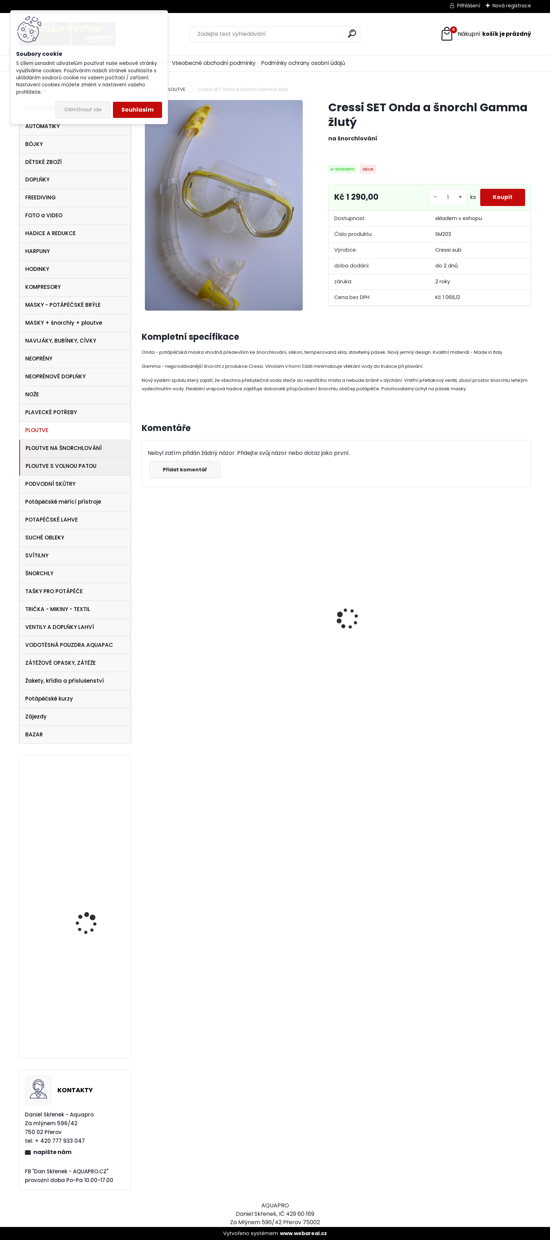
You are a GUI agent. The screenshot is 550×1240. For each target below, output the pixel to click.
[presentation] (146, 606)
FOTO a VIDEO (43, 215)
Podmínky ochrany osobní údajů (303, 63)
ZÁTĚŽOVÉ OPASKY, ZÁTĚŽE (60, 663)
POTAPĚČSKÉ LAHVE (51, 519)
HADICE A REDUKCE (50, 233)
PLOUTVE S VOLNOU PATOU (61, 466)
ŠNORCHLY (39, 573)
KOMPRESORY (43, 287)
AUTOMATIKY (42, 126)
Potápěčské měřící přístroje (63, 501)
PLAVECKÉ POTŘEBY (51, 412)
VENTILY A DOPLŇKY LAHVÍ (59, 627)
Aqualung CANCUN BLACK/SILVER (271, 643)
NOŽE (32, 394)
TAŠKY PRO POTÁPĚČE (54, 591)
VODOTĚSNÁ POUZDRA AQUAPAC (69, 645)
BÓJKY (34, 144)
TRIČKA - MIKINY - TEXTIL (57, 609)
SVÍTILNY (36, 555)
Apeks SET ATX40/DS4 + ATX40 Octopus (377, 652)
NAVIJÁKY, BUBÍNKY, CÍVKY (60, 340)
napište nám (52, 1152)
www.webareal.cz (303, 1233)
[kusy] (445, 197)
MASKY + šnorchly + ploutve (63, 322)
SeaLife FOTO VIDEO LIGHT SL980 (89, 874)
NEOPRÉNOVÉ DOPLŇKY (55, 376)
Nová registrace (511, 5)
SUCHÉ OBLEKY (44, 537)
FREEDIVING (40, 197)
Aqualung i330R (168, 646)
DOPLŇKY (37, 179)
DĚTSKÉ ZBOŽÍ (43, 162)
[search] (352, 33)
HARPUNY (37, 251)
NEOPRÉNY (38, 358)
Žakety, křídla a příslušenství (64, 680)
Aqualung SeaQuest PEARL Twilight (90, 811)
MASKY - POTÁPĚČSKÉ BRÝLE (63, 305)
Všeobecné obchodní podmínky (214, 63)
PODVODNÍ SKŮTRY (50, 484)
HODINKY (37, 269)
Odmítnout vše (82, 109)
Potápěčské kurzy (49, 698)
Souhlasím (137, 110)
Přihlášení (468, 5)
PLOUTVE (36, 430)
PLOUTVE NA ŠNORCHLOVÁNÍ (64, 448)
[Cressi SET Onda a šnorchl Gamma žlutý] (224, 205)
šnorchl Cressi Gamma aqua (482, 674)
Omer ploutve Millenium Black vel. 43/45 (94, 956)
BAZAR (34, 734)
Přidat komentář (186, 469)
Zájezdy (36, 716)
